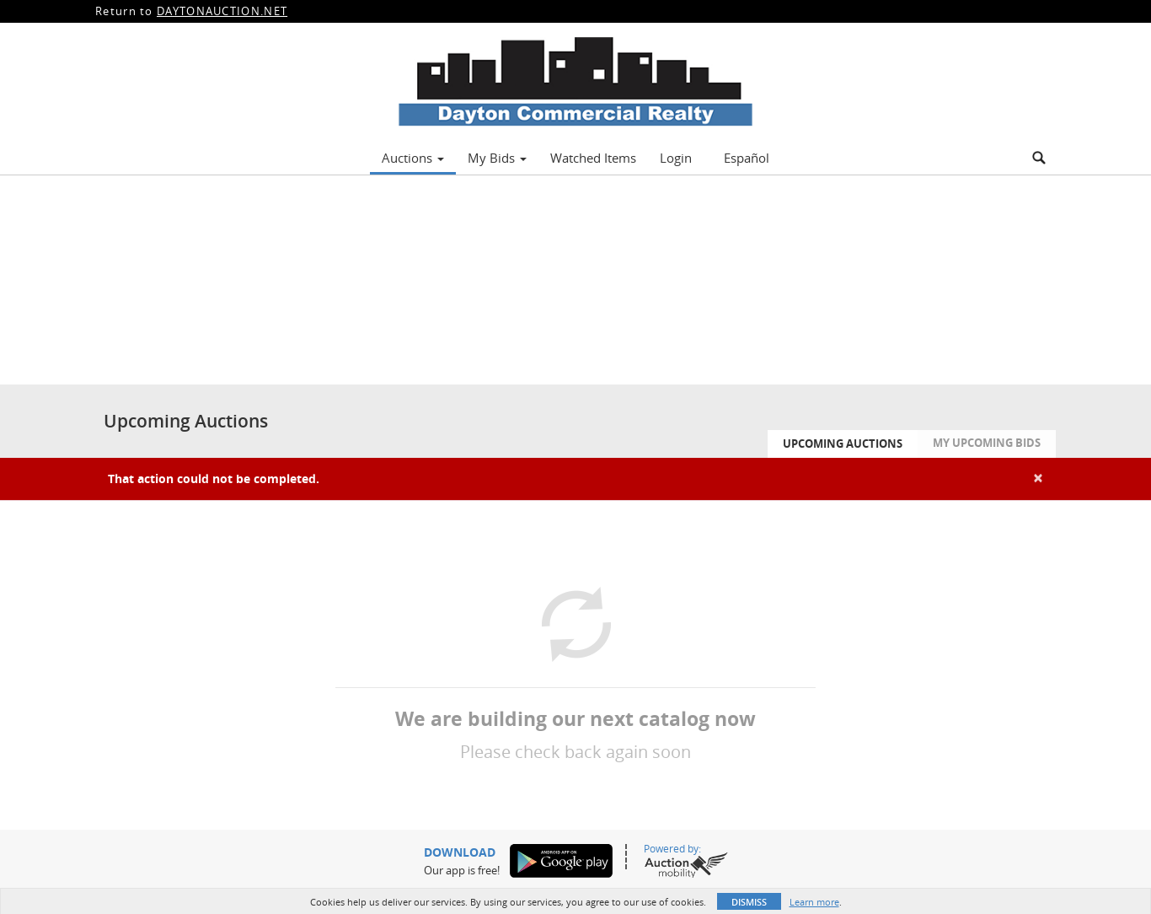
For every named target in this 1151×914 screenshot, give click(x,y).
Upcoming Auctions (842, 443)
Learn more (814, 901)
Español (746, 157)
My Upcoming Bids (987, 442)
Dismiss (749, 901)
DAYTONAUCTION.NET (222, 11)
